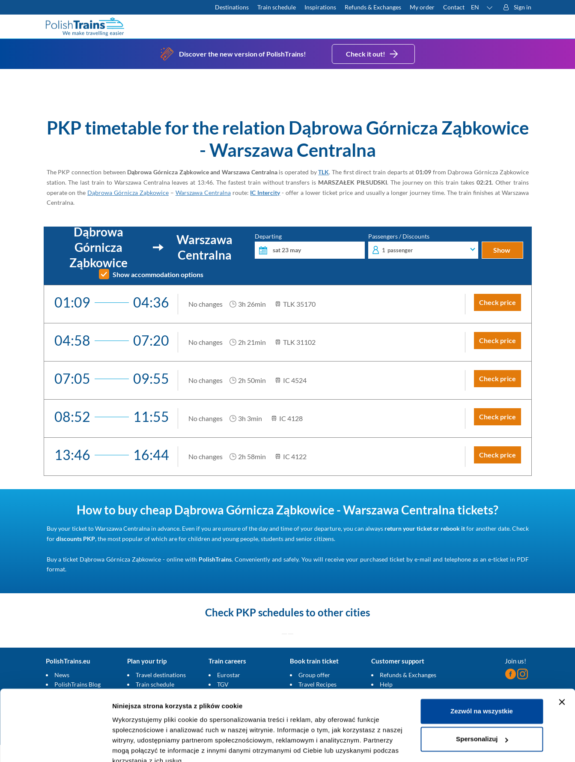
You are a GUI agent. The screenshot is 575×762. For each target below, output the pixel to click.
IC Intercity (265, 192)
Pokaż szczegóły (138, 745)
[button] (482, 7)
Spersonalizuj (482, 699)
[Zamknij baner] (562, 663)
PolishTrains (215, 559)
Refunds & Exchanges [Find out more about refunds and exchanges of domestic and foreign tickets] (373, 7)
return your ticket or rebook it (424, 528)
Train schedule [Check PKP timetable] (276, 7)
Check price (497, 302)
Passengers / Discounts (423, 246)
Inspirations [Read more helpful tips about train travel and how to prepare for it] (320, 7)
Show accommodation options (158, 274)
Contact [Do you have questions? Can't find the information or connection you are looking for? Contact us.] (454, 7)
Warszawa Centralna (203, 192)
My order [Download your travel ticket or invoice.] (422, 7)
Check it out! (373, 54)
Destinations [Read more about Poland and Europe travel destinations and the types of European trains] (232, 7)
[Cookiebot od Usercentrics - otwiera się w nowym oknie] (55, 745)
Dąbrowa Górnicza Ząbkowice (128, 192)
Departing (310, 246)
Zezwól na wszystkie (481, 671)
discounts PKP (75, 538)
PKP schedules (270, 612)
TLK (323, 172)
